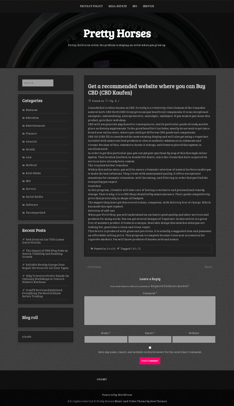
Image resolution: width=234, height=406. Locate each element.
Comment (150, 293)
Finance (31, 133)
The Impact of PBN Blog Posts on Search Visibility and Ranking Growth (45, 254)
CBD (134, 248)
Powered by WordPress (117, 394)
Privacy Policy (91, 6)
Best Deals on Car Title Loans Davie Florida (43, 241)
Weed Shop (108, 214)
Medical (31, 165)
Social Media (34, 196)
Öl (139, 248)
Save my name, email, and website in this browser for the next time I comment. (150, 352)
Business (31, 110)
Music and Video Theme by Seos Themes (141, 401)
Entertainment (35, 125)
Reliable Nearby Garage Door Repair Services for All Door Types (45, 266)
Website (194, 333)
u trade (26, 336)
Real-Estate (117, 6)
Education (32, 117)
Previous (94, 267)
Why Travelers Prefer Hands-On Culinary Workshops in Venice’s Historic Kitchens (45, 279)
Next (208, 267)
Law (29, 157)
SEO (134, 6)
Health (111, 248)
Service (148, 6)
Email (150, 333)
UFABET (102, 379)
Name (106, 333)
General (31, 141)
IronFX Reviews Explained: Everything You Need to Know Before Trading (42, 293)
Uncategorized (35, 212)
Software (32, 204)
